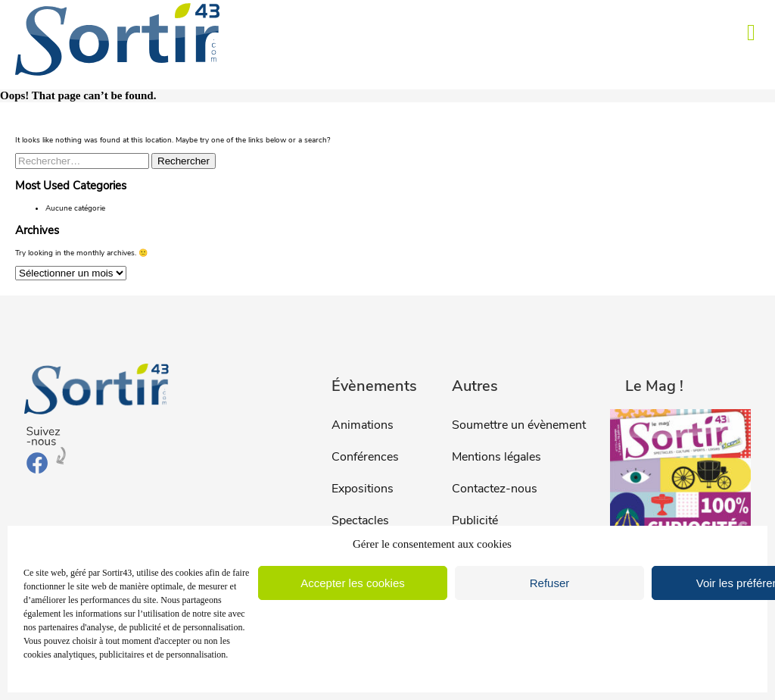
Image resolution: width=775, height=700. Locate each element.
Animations (362, 425)
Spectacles (360, 520)
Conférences (365, 456)
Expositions (362, 488)
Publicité (475, 520)
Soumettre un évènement (519, 425)
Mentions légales (496, 456)
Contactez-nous (494, 488)
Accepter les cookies (352, 583)
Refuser (550, 583)
